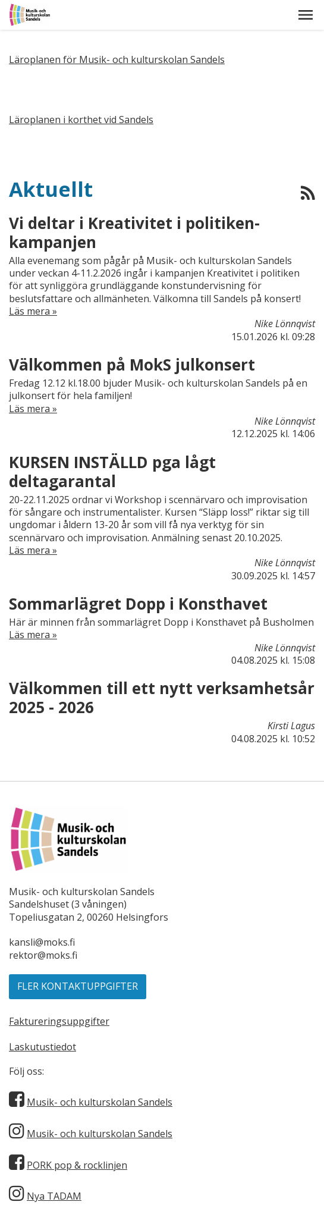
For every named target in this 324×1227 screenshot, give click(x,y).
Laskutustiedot (42, 1046)
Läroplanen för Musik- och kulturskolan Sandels (117, 59)
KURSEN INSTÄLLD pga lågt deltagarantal (112, 471)
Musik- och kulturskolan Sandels (99, 1102)
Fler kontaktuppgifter (77, 986)
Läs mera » (33, 311)
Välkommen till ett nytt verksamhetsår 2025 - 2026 (161, 697)
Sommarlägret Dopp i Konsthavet (138, 603)
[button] (305, 14)
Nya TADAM (54, 1196)
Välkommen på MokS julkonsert (132, 364)
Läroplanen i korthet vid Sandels (81, 119)
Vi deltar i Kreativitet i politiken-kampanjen (134, 232)
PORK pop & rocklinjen (77, 1165)
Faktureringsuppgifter (59, 1021)
